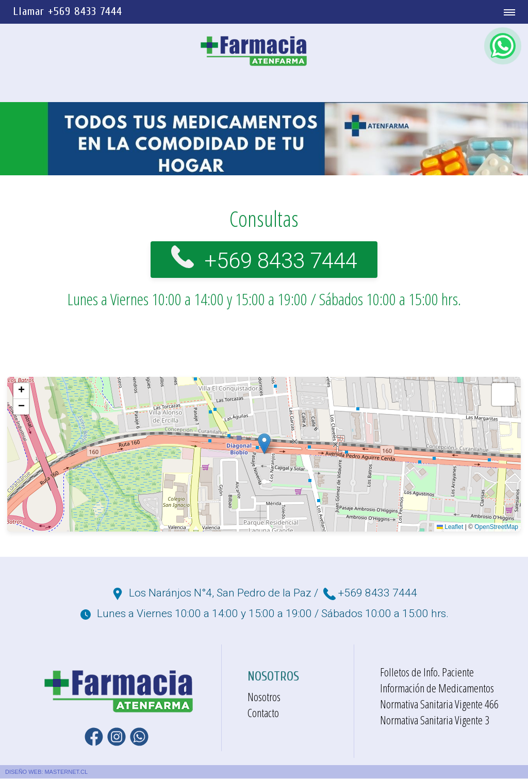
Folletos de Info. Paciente (427, 672)
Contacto (263, 713)
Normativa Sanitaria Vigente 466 (439, 704)
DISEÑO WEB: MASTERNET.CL (46, 772)
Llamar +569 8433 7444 (67, 11)
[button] (264, 443)
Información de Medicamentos (437, 688)
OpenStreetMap (496, 527)
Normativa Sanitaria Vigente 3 (434, 720)
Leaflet (450, 527)
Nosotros (264, 697)
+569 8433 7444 (280, 259)
